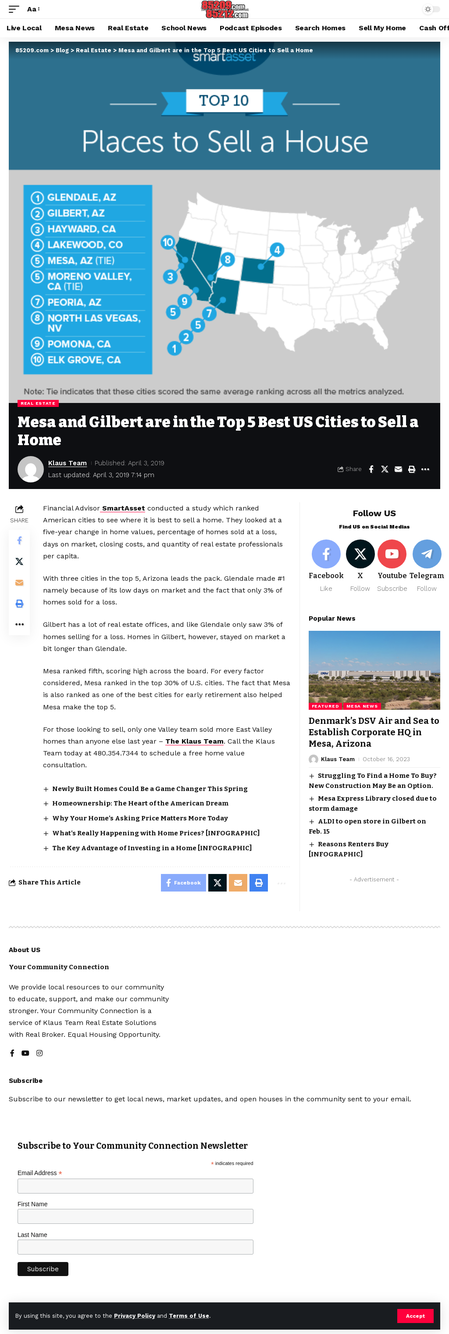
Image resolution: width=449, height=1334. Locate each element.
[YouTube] (25, 1053)
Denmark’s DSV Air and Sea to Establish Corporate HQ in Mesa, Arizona (374, 732)
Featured (325, 706)
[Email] (398, 469)
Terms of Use (189, 1315)
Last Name (32, 1234)
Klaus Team (67, 463)
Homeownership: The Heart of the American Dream (140, 803)
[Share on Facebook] (371, 469)
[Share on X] (384, 469)
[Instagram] (39, 1053)
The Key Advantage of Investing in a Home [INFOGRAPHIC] (152, 848)
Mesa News (362, 706)
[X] (360, 566)
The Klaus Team (194, 741)
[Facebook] (326, 566)
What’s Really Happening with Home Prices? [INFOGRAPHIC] (156, 833)
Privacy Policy (134, 1315)
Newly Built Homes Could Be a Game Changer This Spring (150, 789)
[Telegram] (427, 566)
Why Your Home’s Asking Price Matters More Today (140, 818)
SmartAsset (122, 508)
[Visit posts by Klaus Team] (31, 469)
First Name (32, 1204)
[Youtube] (392, 566)
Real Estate (38, 403)
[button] (415, 1316)
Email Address (40, 1173)
